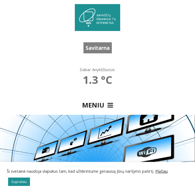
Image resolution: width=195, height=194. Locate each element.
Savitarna (98, 47)
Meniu (97, 105)
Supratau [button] (19, 181)
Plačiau (161, 171)
